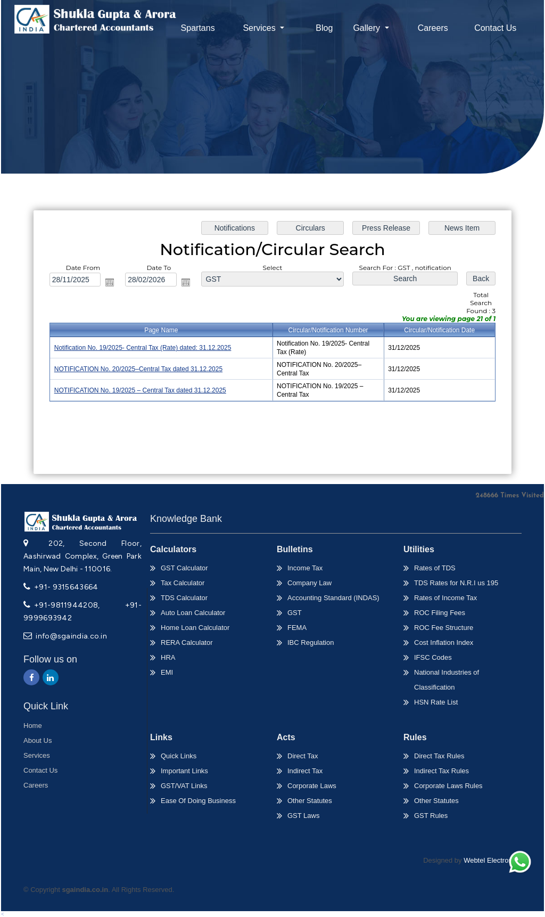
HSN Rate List (436, 702)
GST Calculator (184, 568)
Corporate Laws (311, 786)
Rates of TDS (435, 568)
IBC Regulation (310, 642)
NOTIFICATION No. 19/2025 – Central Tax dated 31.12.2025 (143, 390)
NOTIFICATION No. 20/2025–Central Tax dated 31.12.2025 (141, 369)
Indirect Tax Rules (441, 771)
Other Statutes (309, 801)
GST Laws (303, 816)
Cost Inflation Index (443, 642)
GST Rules (431, 816)
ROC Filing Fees (439, 613)
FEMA (297, 628)
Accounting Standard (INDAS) (333, 598)
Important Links (184, 771)
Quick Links (178, 756)
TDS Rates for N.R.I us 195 (456, 583)
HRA (168, 657)
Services (36, 755)
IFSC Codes (433, 657)
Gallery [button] (367, 27)
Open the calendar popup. (113, 283)
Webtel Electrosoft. (493, 860)
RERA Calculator (187, 642)
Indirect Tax (305, 771)
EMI (167, 672)
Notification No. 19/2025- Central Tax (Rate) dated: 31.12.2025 (145, 348)
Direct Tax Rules (439, 756)
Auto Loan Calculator (193, 613)
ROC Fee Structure (443, 628)
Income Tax (305, 568)
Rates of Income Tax (445, 598)
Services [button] (260, 27)
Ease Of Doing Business (198, 801)
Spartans (198, 27)
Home (32, 726)
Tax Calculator (182, 583)
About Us (37, 740)
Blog (324, 27)
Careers (433, 27)
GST (294, 613)
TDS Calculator (184, 598)
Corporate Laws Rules (448, 786)
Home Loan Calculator (195, 628)
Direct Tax (302, 756)
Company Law (309, 583)
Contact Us (495, 27)
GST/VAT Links (184, 786)
